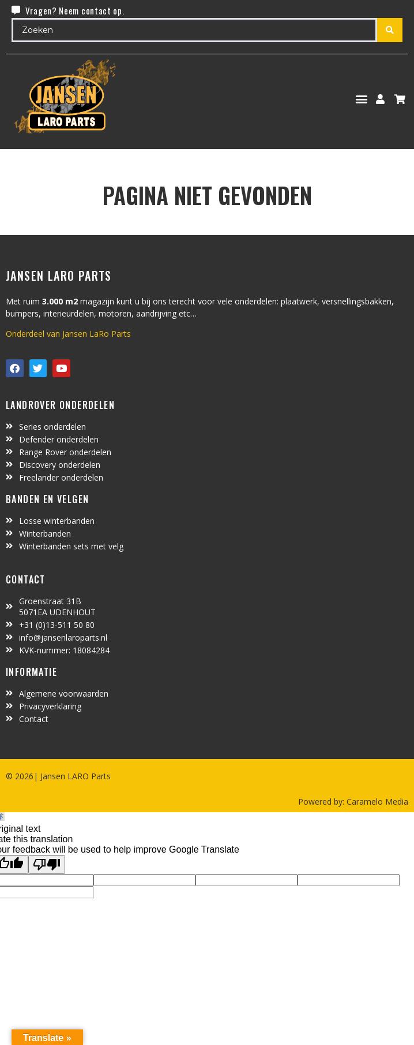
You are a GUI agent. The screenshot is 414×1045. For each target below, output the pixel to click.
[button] (361, 99)
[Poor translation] (46, 864)
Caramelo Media (376, 801)
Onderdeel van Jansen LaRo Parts (68, 333)
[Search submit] (389, 30)
